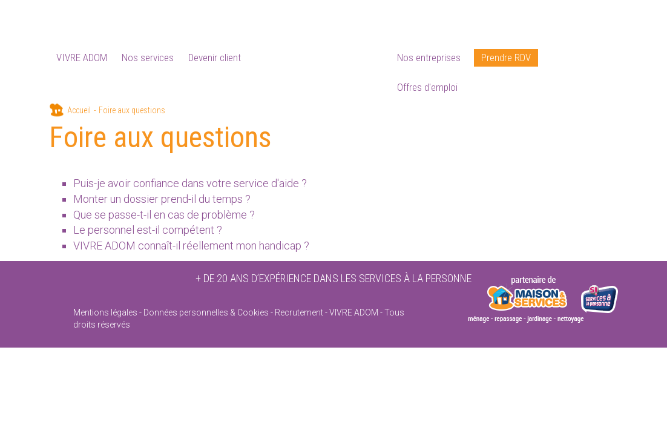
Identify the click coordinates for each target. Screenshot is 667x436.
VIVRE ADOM (81, 57)
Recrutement (299, 312)
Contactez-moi (598, 12)
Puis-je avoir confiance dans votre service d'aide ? (190, 183)
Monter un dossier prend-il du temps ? (162, 199)
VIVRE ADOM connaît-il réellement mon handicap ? (191, 245)
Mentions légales (105, 312)
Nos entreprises (429, 57)
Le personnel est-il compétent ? (147, 229)
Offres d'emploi (427, 87)
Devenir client (214, 57)
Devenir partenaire (528, 12)
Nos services (148, 57)
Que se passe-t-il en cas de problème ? (164, 214)
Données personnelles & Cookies (206, 312)
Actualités (384, 12)
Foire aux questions (448, 12)
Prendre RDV (506, 57)
